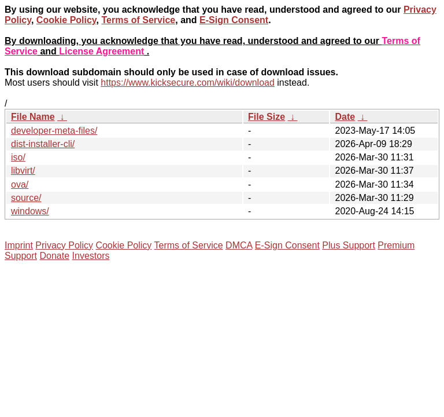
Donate (55, 256)
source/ (26, 198)
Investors (91, 256)
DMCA (238, 245)
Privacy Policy (64, 245)
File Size (266, 117)
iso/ (18, 157)
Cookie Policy (66, 20)
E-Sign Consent (233, 20)
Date (345, 117)
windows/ (30, 211)
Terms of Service (138, 20)
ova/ (19, 184)
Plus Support (348, 245)
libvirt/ (23, 170)
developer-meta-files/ (54, 131)
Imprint (19, 245)
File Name (33, 117)
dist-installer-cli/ (43, 144)
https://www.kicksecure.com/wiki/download (188, 82)
